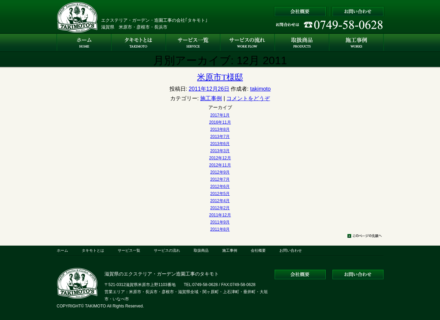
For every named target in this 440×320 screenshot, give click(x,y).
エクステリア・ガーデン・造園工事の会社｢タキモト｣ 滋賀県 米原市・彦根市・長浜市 (154, 24)
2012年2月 (220, 208)
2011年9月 (220, 222)
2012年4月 (220, 200)
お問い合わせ (290, 250)
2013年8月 (220, 129)
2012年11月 (220, 165)
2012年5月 (220, 193)
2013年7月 (220, 136)
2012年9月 (220, 172)
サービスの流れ (167, 250)
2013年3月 (220, 150)
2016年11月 (220, 122)
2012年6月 (220, 186)
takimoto (260, 89)
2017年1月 (220, 115)
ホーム (62, 250)
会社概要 (258, 250)
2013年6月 (220, 143)
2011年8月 (220, 229)
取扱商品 (201, 250)
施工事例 (211, 98)
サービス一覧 (129, 250)
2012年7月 (220, 179)
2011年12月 (220, 215)
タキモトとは (93, 250)
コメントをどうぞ (248, 98)
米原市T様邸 (220, 77)
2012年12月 (220, 158)
